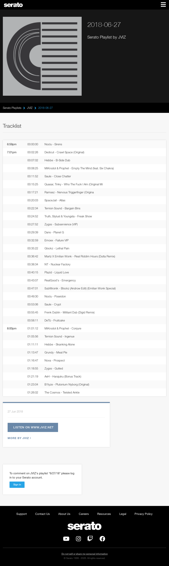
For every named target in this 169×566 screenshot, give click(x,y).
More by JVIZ (19, 438)
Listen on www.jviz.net (33, 427)
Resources (104, 513)
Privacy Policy (144, 513)
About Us (64, 513)
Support (21, 513)
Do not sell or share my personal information (84, 553)
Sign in (17, 484)
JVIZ (30, 107)
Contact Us (42, 513)
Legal (122, 513)
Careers (84, 513)
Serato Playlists (12, 107)
